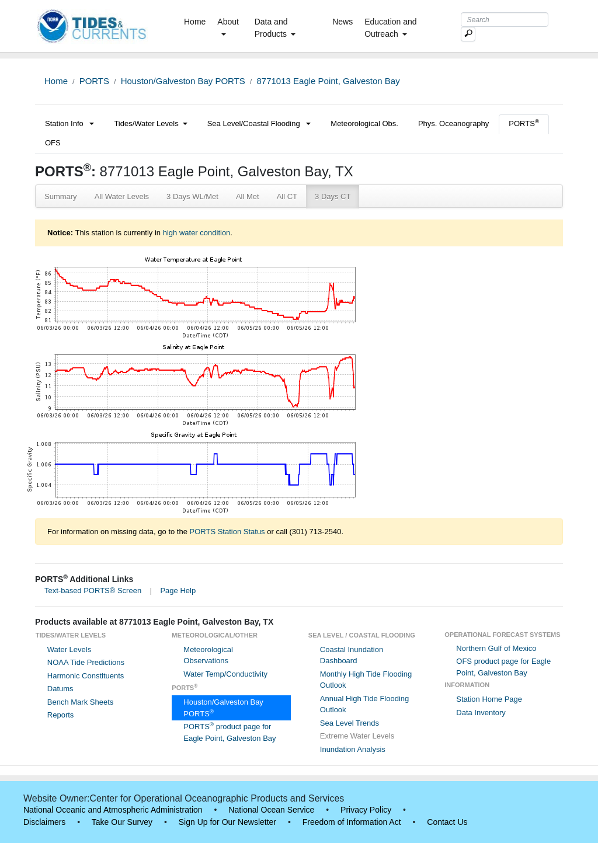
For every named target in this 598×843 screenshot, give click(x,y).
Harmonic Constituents (85, 675)
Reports (60, 714)
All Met (247, 196)
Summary (60, 196)
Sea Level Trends (349, 723)
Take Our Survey (122, 822)
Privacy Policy (365, 809)
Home (197, 21)
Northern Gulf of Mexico (496, 648)
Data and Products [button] (275, 28)
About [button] (228, 26)
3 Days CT (332, 196)
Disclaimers (44, 822)
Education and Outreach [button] (390, 28)
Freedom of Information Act (352, 822)
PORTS (94, 81)
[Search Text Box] (504, 19)
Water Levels (69, 649)
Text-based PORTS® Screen (92, 590)
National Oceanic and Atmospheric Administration (113, 809)
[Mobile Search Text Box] (468, 34)
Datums (60, 688)
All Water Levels (122, 196)
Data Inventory (481, 712)
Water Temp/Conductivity (225, 674)
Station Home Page (489, 699)
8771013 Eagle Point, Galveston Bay (327, 81)
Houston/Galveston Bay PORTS (183, 81)
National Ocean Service (271, 809)
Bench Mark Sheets (80, 702)
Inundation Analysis (352, 749)
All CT (287, 196)
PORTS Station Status (227, 531)
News (342, 21)
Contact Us (447, 822)
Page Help (178, 590)
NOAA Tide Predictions (85, 662)
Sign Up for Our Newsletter (227, 822)
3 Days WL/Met (192, 196)
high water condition (197, 232)
